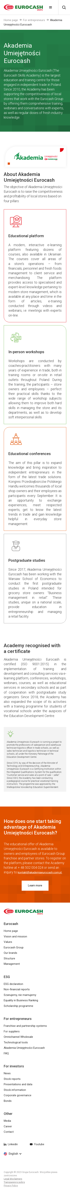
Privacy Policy (11, 1185)
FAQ (6, 1053)
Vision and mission (15, 936)
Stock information (15, 1090)
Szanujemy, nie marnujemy (20, 995)
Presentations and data (18, 1084)
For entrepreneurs (34, 20)
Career (8, 1126)
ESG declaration (13, 984)
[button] (50, 7)
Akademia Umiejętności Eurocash (24, 1048)
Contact (9, 1131)
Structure (9, 958)
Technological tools (16, 1042)
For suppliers (12, 1031)
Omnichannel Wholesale (18, 1037)
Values (8, 942)
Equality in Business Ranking (21, 1000)
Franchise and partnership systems (25, 1026)
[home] (21, 7)
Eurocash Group (14, 947)
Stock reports (12, 1079)
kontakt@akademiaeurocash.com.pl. (40, 872)
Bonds (8, 1101)
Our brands (10, 953)
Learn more (35, 885)
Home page (11, 20)
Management (12, 964)
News (7, 1073)
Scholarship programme (18, 1006)
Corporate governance (17, 1095)
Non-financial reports (17, 989)
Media (7, 1120)
